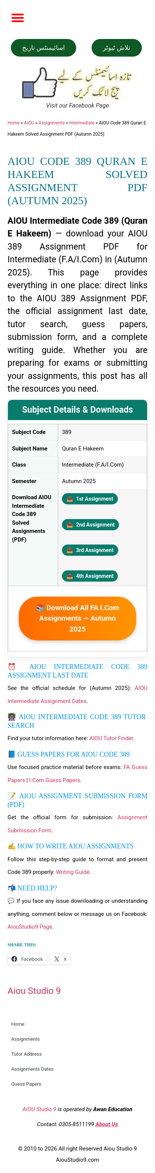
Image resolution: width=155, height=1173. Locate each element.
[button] (18, 17)
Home (14, 123)
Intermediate (82, 123)
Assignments (52, 123)
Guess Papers (26, 1084)
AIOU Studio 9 (39, 1109)
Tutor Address (26, 1054)
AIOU (29, 123)
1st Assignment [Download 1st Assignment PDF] (89, 499)
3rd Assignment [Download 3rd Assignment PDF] (89, 550)
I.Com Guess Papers (54, 780)
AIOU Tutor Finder (111, 738)
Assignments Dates (32, 1069)
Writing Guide (72, 872)
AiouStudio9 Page (30, 926)
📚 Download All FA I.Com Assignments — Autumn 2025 (77, 618)
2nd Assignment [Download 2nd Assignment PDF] (90, 525)
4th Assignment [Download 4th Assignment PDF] (89, 576)
